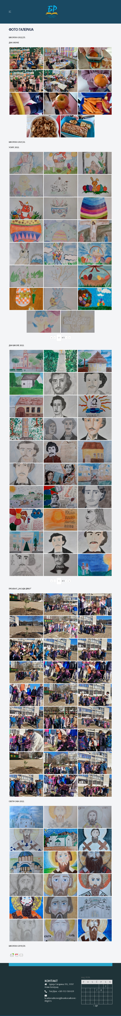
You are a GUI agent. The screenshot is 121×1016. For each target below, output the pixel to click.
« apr (95, 1005)
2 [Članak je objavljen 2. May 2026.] (105, 986)
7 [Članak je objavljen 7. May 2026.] (96, 990)
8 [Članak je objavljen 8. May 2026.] (101, 990)
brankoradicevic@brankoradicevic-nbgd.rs (60, 999)
